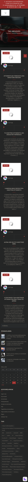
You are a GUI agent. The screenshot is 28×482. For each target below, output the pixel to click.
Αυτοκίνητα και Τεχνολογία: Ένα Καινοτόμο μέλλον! (14, 348)
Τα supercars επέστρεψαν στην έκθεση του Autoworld (15, 360)
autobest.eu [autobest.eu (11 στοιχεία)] (8, 432)
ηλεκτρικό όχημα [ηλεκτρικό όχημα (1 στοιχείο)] (6, 461)
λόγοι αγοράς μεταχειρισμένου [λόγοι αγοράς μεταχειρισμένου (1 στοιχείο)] (18, 464)
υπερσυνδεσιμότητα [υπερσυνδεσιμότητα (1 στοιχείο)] (6, 474)
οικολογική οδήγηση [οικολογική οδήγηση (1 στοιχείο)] (7, 469)
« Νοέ (2, 385)
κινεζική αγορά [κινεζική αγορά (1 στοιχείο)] (5, 464)
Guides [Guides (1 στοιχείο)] (8, 435)
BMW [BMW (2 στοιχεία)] (21, 432)
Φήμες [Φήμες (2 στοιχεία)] (17, 451)
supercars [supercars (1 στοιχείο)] (20, 438)
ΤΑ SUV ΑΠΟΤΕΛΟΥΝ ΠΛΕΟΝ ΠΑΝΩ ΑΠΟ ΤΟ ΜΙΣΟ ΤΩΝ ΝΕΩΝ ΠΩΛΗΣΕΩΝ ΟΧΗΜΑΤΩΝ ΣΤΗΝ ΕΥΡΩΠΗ (16, 343)
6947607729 (11, 7)
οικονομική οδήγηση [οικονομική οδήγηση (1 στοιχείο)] (18, 469)
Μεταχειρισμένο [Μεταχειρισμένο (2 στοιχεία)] (11, 448)
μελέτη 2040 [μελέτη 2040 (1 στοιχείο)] (5, 466)
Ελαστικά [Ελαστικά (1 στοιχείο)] (16, 446)
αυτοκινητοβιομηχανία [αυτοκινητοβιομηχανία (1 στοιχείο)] (7, 456)
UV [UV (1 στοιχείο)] (10, 440)
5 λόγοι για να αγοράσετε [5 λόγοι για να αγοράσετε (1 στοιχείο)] (8, 425)
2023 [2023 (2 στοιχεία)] (3, 432)
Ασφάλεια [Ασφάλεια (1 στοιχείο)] (16, 443)
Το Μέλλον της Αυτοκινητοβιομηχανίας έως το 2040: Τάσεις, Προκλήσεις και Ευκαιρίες (16, 336)
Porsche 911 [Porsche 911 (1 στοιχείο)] (4, 438)
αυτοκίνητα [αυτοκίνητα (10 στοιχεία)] (12, 453)
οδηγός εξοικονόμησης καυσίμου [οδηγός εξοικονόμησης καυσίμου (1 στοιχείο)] (17, 466)
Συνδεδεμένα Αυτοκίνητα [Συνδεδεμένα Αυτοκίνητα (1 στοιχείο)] (8, 451)
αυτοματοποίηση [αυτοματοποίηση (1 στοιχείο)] (18, 456)
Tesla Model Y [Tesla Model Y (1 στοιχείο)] (5, 440)
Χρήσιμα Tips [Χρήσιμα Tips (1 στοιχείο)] (5, 453)
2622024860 (21, 5)
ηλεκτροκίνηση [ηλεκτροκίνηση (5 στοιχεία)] (15, 461)
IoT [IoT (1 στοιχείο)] (12, 435)
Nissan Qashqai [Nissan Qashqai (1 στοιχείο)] (19, 435)
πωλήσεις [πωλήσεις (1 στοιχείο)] (16, 472)
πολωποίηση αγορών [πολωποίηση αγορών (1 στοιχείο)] (7, 472)
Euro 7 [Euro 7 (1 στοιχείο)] (3, 435)
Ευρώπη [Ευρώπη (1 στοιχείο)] (22, 446)
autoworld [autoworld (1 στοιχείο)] (16, 432)
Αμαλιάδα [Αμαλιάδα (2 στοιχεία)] (9, 443)
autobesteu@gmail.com (10, 5)
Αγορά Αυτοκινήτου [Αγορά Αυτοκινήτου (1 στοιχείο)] (18, 440)
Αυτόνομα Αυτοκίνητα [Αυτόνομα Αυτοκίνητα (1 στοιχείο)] (7, 446)
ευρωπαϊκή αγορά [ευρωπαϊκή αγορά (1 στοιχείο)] (6, 459)
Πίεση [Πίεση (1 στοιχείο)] (18, 448)
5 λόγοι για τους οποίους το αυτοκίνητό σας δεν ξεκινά (16, 354)
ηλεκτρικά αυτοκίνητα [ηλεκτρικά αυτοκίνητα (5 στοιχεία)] (17, 459)
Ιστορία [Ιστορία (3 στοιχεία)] (3, 448)
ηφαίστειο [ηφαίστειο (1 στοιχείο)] (23, 461)
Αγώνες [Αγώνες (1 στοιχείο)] (3, 443)
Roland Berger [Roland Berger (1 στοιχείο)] (12, 438)
